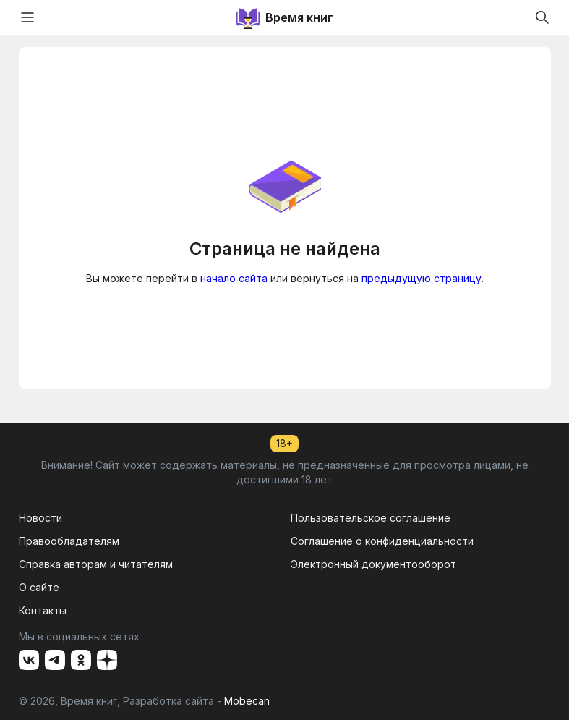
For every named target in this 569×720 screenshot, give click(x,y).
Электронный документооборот (373, 564)
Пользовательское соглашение (370, 518)
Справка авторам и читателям (96, 564)
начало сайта (234, 278)
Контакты (43, 610)
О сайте (39, 587)
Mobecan (247, 701)
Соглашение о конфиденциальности (382, 541)
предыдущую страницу (421, 278)
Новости (40, 518)
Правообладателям (69, 541)
